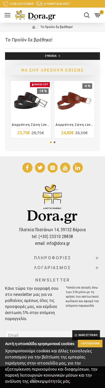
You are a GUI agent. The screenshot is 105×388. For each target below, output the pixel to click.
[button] (51, 142)
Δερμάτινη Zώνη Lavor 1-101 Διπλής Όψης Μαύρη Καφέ (31, 124)
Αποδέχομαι (91, 343)
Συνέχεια (51, 56)
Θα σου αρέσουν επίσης (52, 70)
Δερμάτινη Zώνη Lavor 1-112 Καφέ (74, 124)
